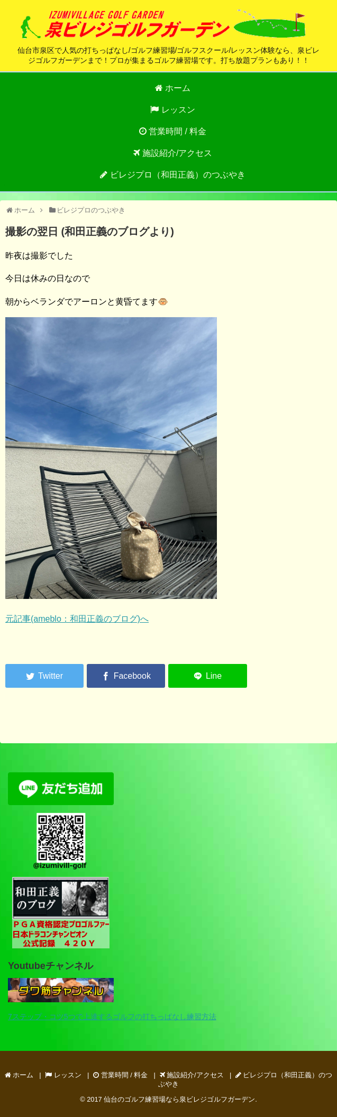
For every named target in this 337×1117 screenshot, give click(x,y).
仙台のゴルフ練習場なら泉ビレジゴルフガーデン (179, 1099)
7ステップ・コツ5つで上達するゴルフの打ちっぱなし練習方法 (112, 1016)
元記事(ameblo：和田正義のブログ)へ (77, 618)
